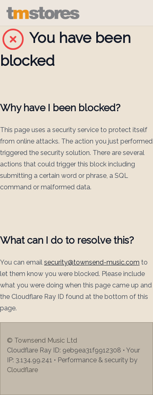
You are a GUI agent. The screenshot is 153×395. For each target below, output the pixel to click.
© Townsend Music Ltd (42, 340)
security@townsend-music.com (92, 262)
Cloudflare (22, 370)
